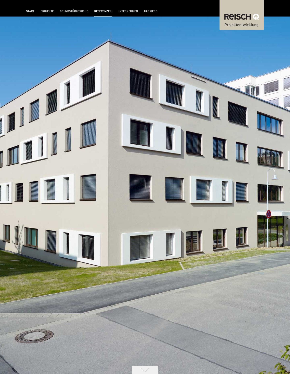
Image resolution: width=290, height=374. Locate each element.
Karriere (150, 11)
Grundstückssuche (74, 11)
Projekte (47, 11)
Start (30, 11)
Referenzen (103, 11)
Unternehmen (128, 11)
